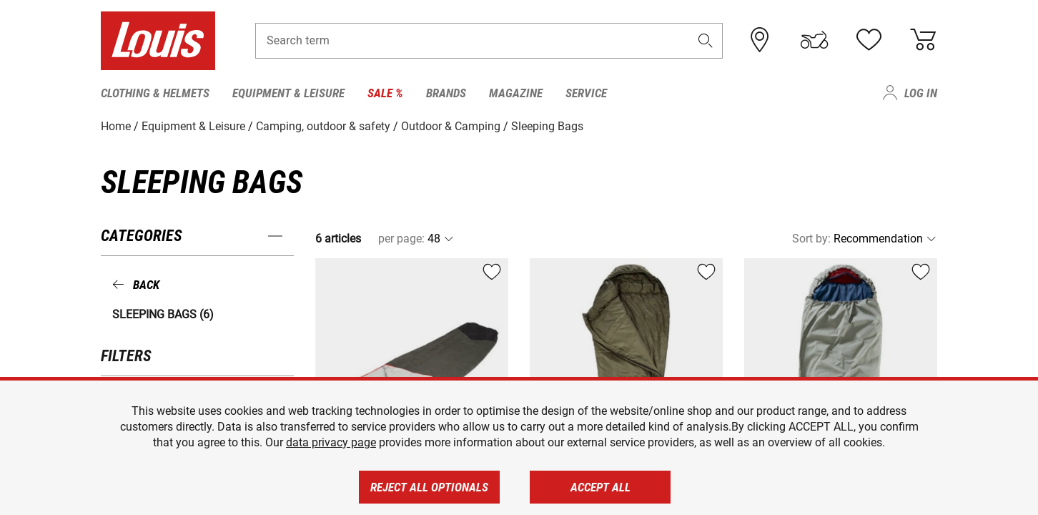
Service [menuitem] (586, 93)
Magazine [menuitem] (516, 93)
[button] (705, 40)
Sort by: (811, 238)
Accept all (600, 487)
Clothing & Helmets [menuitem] (155, 93)
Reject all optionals (429, 487)
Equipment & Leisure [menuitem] (288, 93)
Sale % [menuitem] (385, 93)
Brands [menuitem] (446, 93)
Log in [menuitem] (920, 93)
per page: (401, 238)
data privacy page (331, 442)
